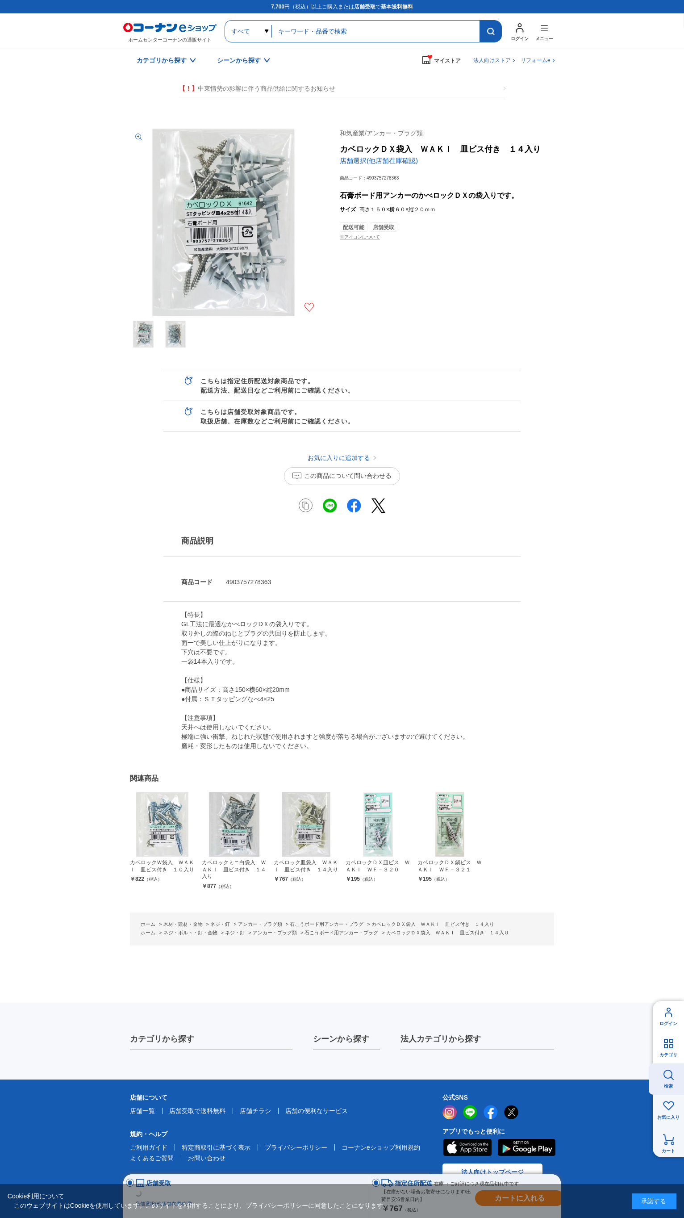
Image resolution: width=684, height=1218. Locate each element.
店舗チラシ (255, 1111)
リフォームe (536, 60)
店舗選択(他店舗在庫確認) (379, 160)
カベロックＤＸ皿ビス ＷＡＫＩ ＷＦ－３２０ (378, 866)
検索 (668, 1086)
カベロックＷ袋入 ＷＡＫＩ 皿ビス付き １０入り (162, 866)
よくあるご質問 (152, 1158)
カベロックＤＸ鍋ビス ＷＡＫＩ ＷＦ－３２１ (449, 866)
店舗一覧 (142, 1111)
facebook (491, 1112)
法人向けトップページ (492, 1172)
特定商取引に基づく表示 (216, 1147)
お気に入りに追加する (309, 307)
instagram (449, 1112)
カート (668, 1150)
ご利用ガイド (148, 1147)
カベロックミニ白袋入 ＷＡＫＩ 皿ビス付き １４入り (234, 869)
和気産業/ (381, 133)
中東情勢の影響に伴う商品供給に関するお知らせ (257, 88)
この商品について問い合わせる (348, 475)
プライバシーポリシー (296, 1147)
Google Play (526, 1147)
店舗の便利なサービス (316, 1111)
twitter (511, 1112)
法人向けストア (492, 60)
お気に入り (668, 1117)
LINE (470, 1112)
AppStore (467, 1147)
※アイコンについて (360, 236)
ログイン (668, 1023)
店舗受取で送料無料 (197, 1111)
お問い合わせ (206, 1158)
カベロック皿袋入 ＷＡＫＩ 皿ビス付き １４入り (306, 866)
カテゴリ (668, 1054)
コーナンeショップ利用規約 (381, 1147)
